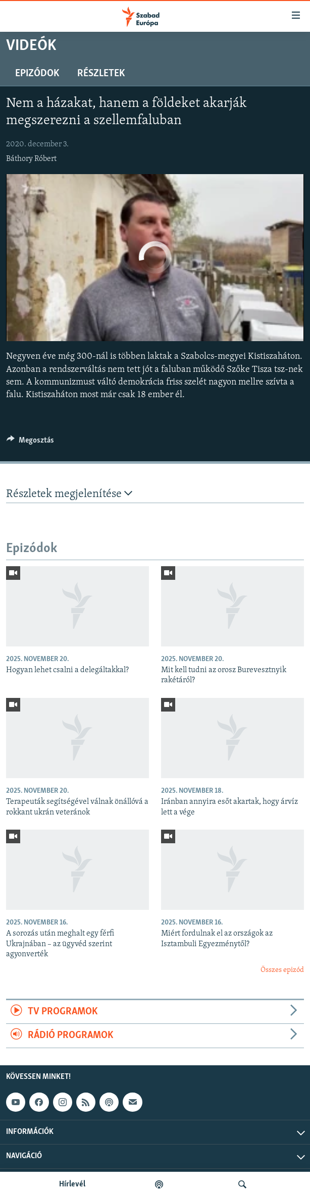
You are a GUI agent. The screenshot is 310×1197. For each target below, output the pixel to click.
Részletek (101, 74)
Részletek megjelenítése (69, 493)
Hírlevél (72, 1184)
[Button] (30, 442)
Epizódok (37, 74)
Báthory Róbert (31, 159)
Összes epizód (282, 970)
